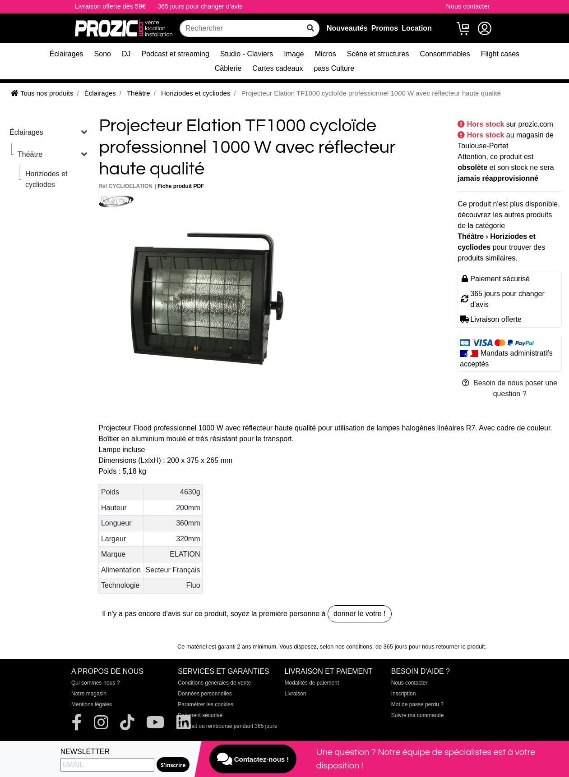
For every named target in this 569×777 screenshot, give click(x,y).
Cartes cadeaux (277, 68)
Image (294, 54)
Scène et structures (378, 54)
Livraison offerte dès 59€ (110, 6)
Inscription (403, 693)
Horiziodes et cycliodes (46, 179)
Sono (102, 54)
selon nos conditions (346, 646)
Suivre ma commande (417, 715)
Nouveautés (347, 28)
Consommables (445, 54)
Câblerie (228, 68)
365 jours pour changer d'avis (199, 6)
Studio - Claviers (246, 54)
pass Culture (334, 68)
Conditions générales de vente (214, 683)
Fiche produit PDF (180, 186)
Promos (384, 28)
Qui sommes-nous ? (95, 683)
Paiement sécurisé (200, 715)
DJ (126, 54)
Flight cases (500, 54)
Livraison (295, 693)
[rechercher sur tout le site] (310, 28)
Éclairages (66, 54)
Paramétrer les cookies (205, 704)
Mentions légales (91, 704)
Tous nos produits (42, 93)
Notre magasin (88, 693)
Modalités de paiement (312, 683)
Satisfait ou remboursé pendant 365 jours (227, 726)
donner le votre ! (359, 613)
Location (417, 28)
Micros (325, 54)
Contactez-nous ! (253, 759)
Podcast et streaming (175, 54)
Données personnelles (204, 693)
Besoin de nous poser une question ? (509, 388)
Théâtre (30, 154)
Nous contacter (468, 6)
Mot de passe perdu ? (417, 704)
